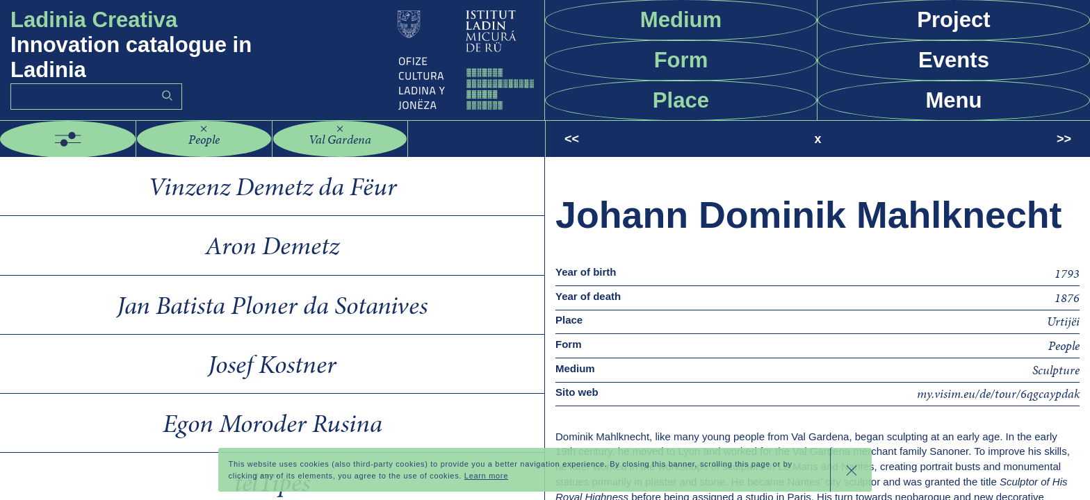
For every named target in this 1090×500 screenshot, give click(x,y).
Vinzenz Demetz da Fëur (272, 186)
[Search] (96, 96)
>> (1064, 139)
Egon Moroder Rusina (272, 423)
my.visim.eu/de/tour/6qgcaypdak (998, 393)
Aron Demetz (272, 245)
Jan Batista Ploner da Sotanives (272, 305)
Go (166, 95)
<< (571, 139)
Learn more (486, 476)
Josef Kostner (272, 364)
